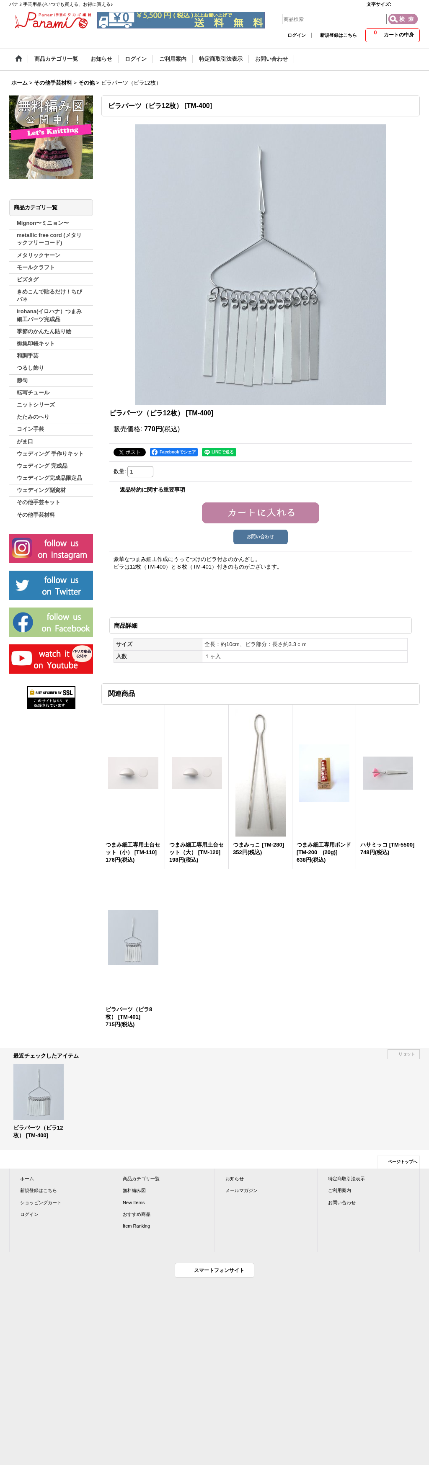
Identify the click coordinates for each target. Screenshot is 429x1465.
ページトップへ (402, 1161)
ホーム (27, 1178)
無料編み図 (134, 1190)
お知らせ (234, 1178)
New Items (134, 1202)
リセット (406, 1054)
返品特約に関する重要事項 (152, 490)
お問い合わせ (342, 1202)
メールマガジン (241, 1190)
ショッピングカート (41, 1202)
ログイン (296, 35)
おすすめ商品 (136, 1214)
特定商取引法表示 (346, 1178)
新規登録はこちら (338, 35)
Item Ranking (136, 1225)
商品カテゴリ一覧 (141, 1178)
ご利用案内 (339, 1190)
